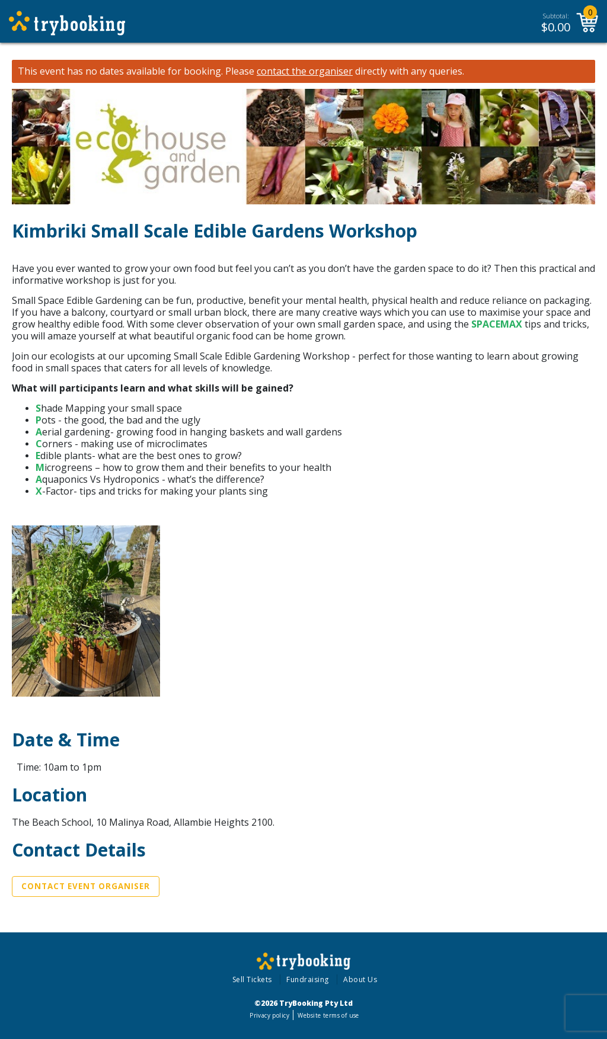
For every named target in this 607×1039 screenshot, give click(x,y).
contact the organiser (305, 71)
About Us (360, 979)
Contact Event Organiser (85, 886)
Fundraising (307, 979)
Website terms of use (328, 1015)
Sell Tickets (252, 979)
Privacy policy (269, 1015)
